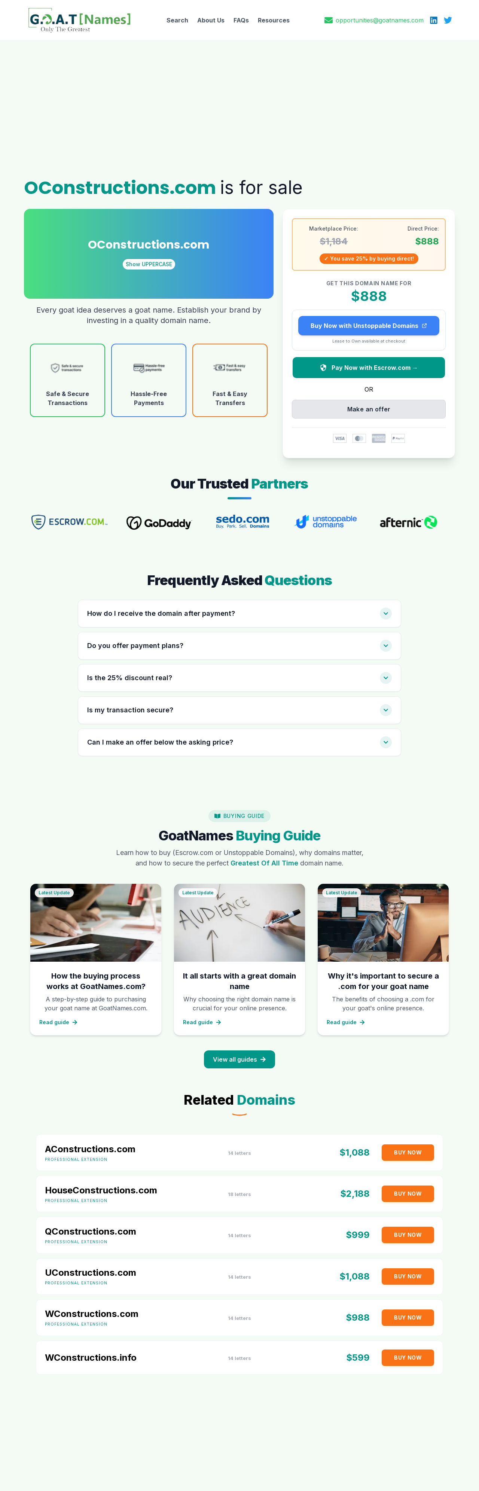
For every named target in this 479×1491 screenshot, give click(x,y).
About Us (211, 20)
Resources (274, 20)
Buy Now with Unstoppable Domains (369, 322)
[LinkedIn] (434, 20)
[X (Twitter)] (448, 20)
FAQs (241, 20)
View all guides (239, 1056)
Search (177, 20)
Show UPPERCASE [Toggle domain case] (149, 261)
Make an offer (369, 406)
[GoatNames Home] (79, 20)
